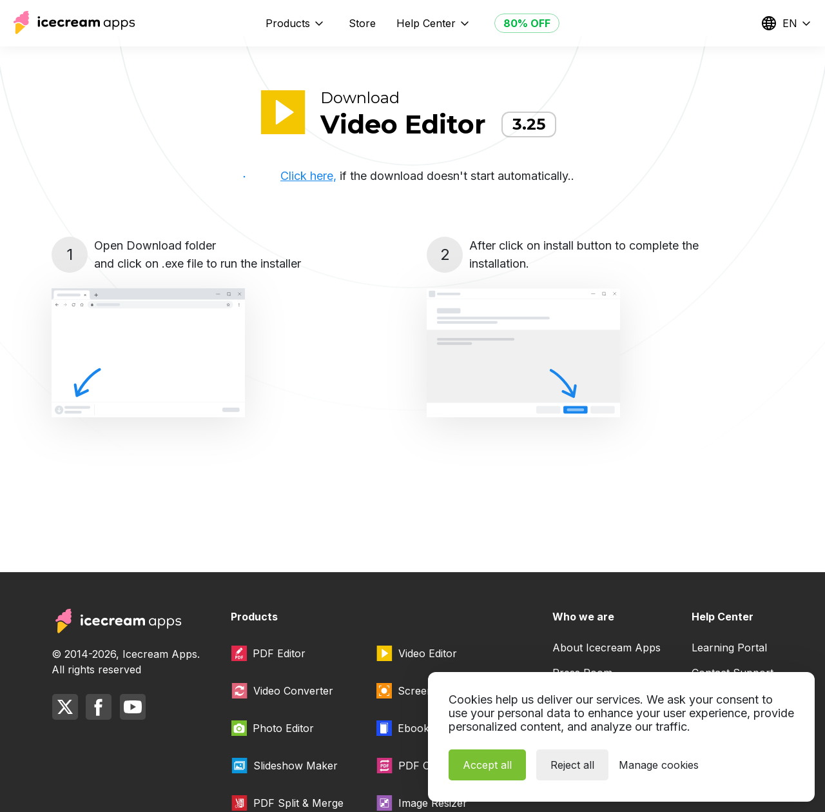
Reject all (572, 764)
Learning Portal (729, 647)
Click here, (308, 176)
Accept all (487, 764)
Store (362, 23)
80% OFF (526, 23)
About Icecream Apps (606, 647)
